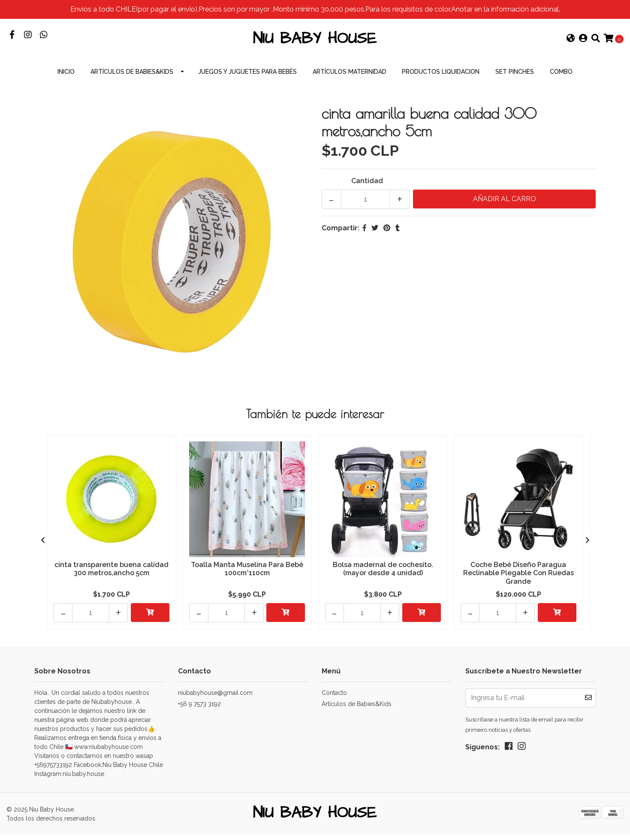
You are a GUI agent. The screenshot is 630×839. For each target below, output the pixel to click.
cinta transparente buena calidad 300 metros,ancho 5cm (111, 574)
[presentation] (42, 544)
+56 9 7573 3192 (199, 706)
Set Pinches (514, 77)
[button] (571, 42)
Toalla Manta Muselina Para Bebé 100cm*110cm (247, 574)
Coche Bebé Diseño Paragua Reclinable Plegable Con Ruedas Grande (518, 578)
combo (561, 77)
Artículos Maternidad (349, 77)
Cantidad (367, 186)
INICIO (66, 77)
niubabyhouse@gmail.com (215, 695)
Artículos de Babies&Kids (131, 77)
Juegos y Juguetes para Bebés (247, 77)
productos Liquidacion (440, 77)
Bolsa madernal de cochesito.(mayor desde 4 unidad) (383, 574)
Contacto (334, 695)
